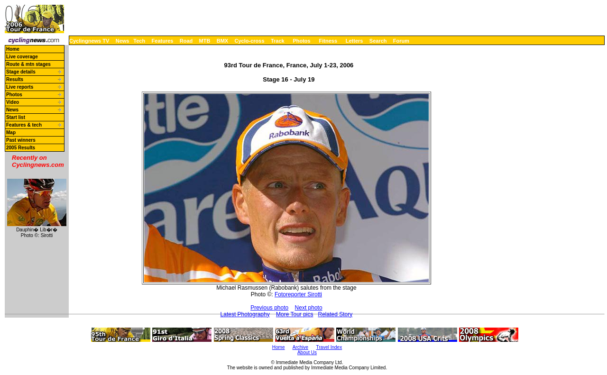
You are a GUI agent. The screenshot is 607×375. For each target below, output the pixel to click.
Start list (15, 117)
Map (11, 132)
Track (278, 41)
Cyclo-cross (250, 41)
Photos (301, 41)
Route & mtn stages (28, 64)
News (122, 41)
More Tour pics (294, 314)
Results (14, 79)
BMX (222, 41)
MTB (205, 41)
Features (163, 41)
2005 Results (20, 147)
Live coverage (22, 56)
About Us (307, 352)
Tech (139, 41)
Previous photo (269, 307)
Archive (300, 347)
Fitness (328, 41)
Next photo (308, 307)
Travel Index (329, 347)
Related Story (335, 314)
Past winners (21, 140)
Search (378, 41)
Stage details (21, 71)
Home (12, 49)
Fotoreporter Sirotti (298, 294)
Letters (354, 41)
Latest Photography (245, 314)
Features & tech (24, 125)
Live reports (19, 87)
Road (186, 41)
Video (12, 102)
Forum (401, 41)
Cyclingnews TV (89, 41)
